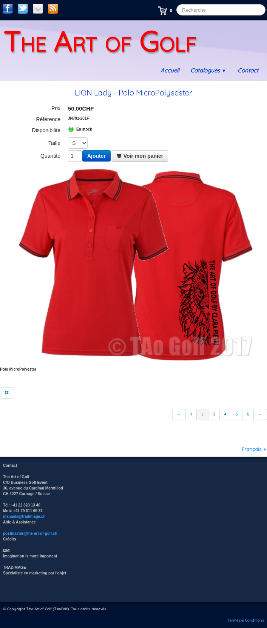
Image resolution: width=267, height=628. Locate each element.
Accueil (170, 70)
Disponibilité (46, 130)
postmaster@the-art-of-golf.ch (30, 533)
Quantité (50, 156)
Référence (48, 119)
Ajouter (96, 156)
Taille (54, 143)
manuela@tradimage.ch (24, 516)
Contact (248, 70)
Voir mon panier (140, 156)
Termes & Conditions (245, 620)
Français (254, 449)
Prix (55, 108)
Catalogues (208, 70)
